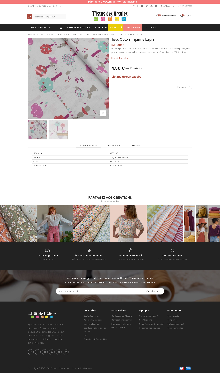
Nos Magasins (167, 6)
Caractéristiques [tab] (88, 145)
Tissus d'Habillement (59, 34)
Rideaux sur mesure (78, 27)
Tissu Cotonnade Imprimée (100, 34)
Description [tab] (114, 145)
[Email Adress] (98, 291)
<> (190, 87)
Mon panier (172, 320)
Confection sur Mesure (121, 316)
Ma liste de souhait (175, 324)
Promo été (116, 27)
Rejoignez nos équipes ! (150, 328)
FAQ (85, 335)
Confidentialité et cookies (95, 339)
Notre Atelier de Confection (151, 324)
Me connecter (173, 316)
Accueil (31, 34)
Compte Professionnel (121, 320)
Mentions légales (91, 324)
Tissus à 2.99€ (133, 27)
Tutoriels (150, 27)
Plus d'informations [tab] (120, 58)
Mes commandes (175, 328)
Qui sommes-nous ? (148, 316)
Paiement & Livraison (93, 320)
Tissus (42, 34)
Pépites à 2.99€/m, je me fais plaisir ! (112, 1)
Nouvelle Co (100, 27)
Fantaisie (77, 34)
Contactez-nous (91, 316)
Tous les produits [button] (40, 27)
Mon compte (184, 6)
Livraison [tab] (135, 145)
